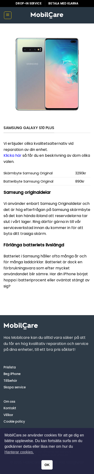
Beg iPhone (12, 374)
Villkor (8, 415)
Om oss (9, 401)
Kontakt (10, 408)
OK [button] (47, 465)
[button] (7, 15)
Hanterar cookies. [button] (19, 452)
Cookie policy (14, 421)
